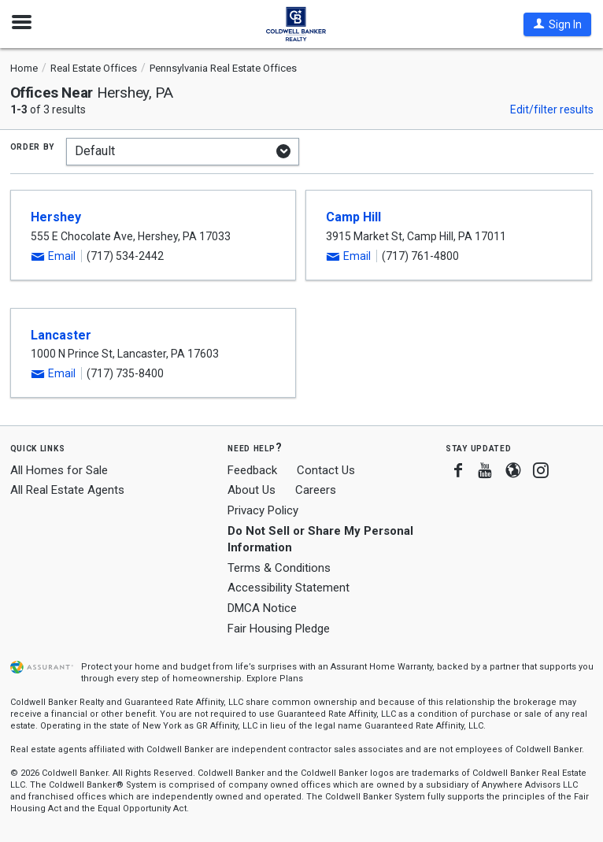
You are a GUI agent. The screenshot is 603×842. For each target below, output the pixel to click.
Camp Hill (353, 217)
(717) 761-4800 (420, 256)
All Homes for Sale (59, 470)
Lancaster (61, 335)
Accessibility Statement (289, 587)
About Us (252, 490)
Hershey (56, 217)
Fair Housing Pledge (279, 628)
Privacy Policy (263, 510)
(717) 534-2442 (125, 256)
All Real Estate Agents (67, 490)
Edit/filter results (552, 109)
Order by (32, 145)
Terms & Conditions (279, 568)
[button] (557, 24)
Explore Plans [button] (274, 678)
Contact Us (326, 470)
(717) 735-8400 (125, 373)
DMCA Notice (262, 608)
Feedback (252, 471)
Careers (315, 490)
